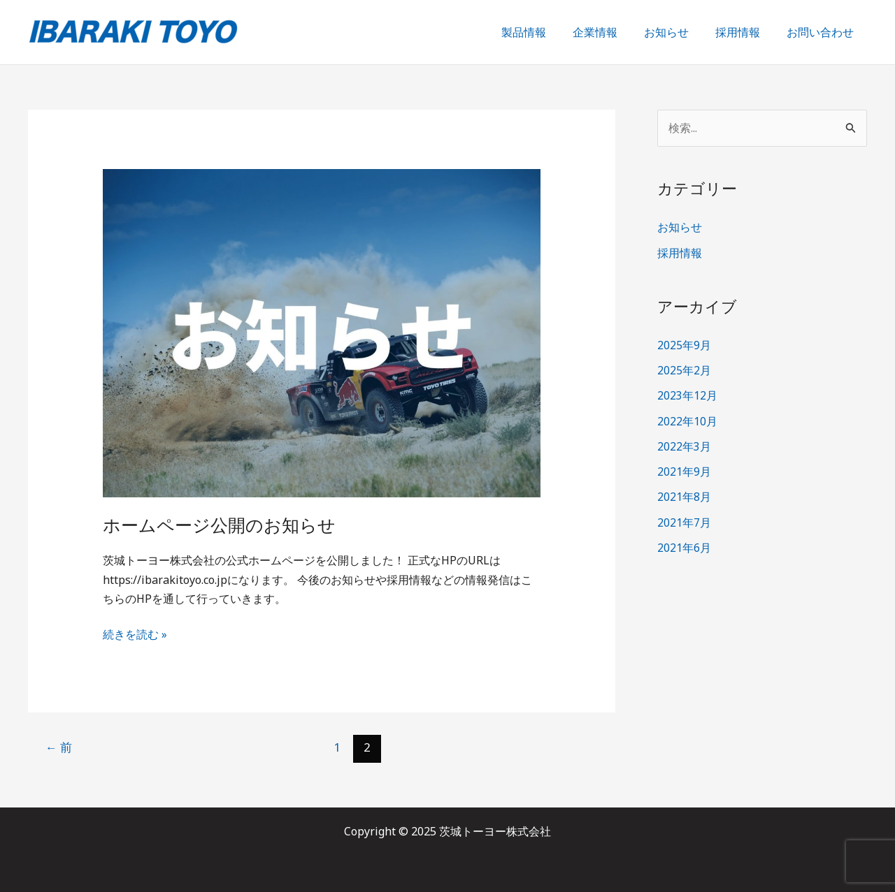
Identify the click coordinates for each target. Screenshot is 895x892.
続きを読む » (135, 633)
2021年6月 (684, 546)
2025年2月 (684, 370)
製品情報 (542, 32)
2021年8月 (684, 496)
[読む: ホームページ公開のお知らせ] (322, 332)
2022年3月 (684, 445)
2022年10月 (687, 420)
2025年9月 (684, 345)
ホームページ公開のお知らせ (224, 525)
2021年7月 (684, 521)
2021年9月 (684, 470)
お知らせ (676, 32)
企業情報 (609, 32)
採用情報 (744, 32)
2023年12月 (687, 395)
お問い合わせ (822, 32)
